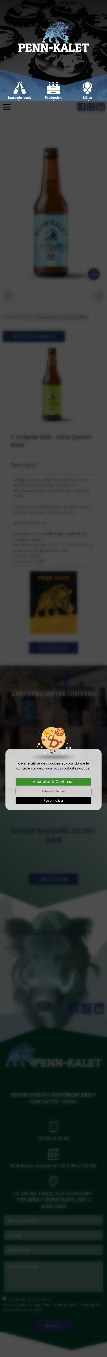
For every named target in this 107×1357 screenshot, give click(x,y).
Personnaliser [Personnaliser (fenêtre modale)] (53, 700)
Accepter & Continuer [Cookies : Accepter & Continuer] (53, 680)
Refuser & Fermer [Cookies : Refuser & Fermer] (53, 690)
